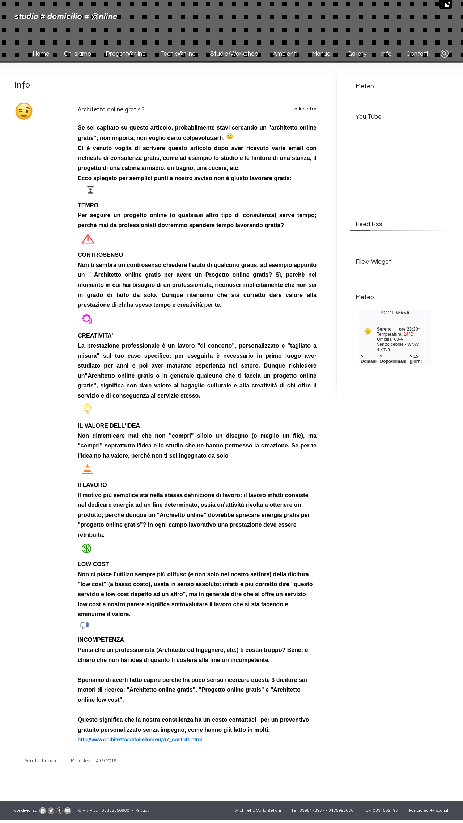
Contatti (418, 54)
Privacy (142, 810)
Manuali (322, 54)
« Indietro (305, 109)
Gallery (356, 54)
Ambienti (285, 54)
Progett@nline (126, 54)
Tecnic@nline (178, 54)
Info (386, 54)
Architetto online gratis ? (111, 109)
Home (41, 54)
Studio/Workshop (234, 54)
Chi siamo (77, 54)
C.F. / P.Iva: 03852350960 (103, 810)
